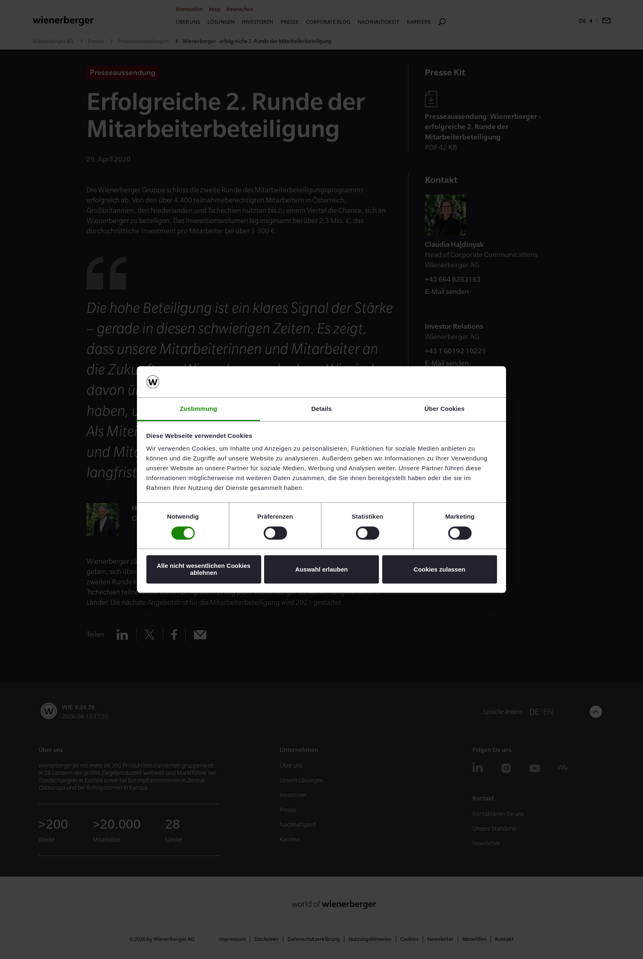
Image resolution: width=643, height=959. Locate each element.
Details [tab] (321, 408)
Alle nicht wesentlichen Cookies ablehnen (203, 569)
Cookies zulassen (439, 569)
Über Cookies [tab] (444, 408)
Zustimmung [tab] (198, 408)
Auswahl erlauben (321, 569)
